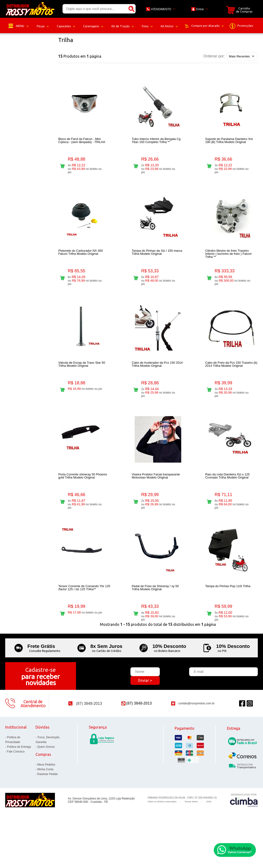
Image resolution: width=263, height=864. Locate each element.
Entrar (200, 9)
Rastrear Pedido (47, 807)
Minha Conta (45, 802)
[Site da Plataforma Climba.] (244, 833)
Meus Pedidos (46, 797)
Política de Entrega (19, 779)
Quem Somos (46, 779)
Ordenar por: (214, 56)
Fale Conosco (16, 784)
